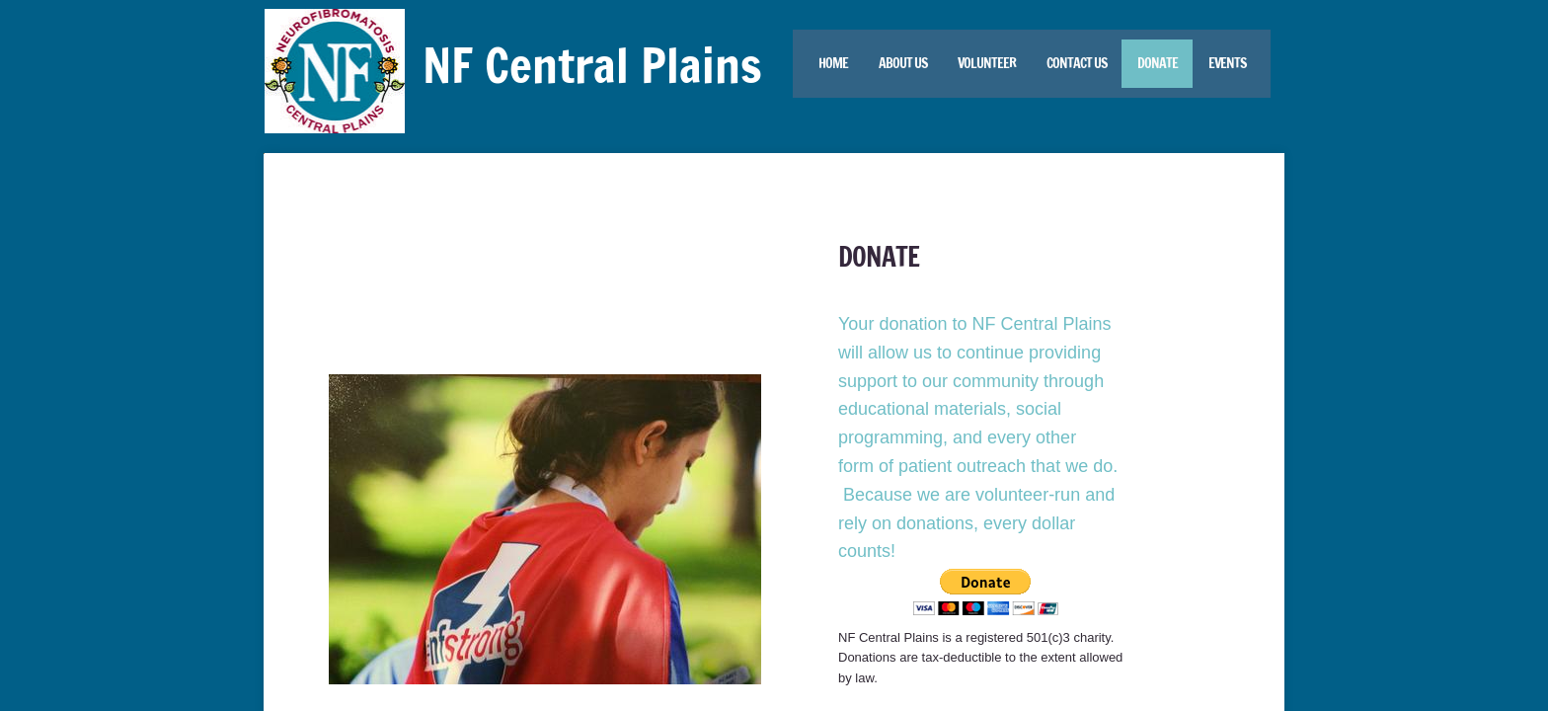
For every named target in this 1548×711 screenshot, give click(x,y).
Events (1227, 63)
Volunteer (987, 63)
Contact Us (1076, 63)
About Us (903, 63)
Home (833, 63)
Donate (1157, 63)
